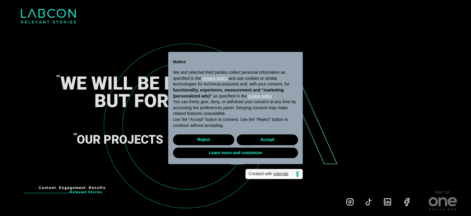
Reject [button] (203, 139)
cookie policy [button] (260, 96)
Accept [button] (267, 139)
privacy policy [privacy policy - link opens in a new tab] (214, 78)
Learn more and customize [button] (235, 152)
